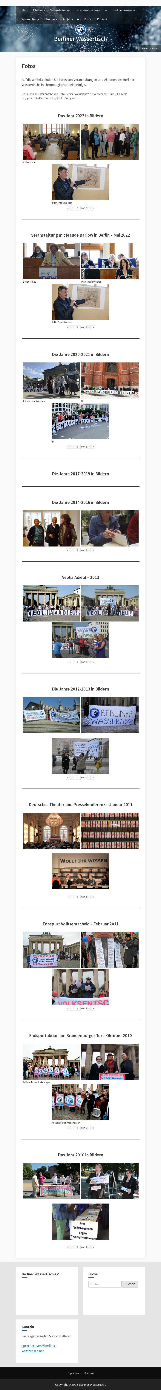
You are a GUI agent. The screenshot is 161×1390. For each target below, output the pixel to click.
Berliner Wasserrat (125, 10)
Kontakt (102, 19)
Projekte (68, 19)
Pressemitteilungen (89, 10)
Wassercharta (30, 19)
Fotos (87, 19)
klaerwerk (51, 19)
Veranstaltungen (60, 10)
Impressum (74, 1373)
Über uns (39, 10)
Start (24, 10)
